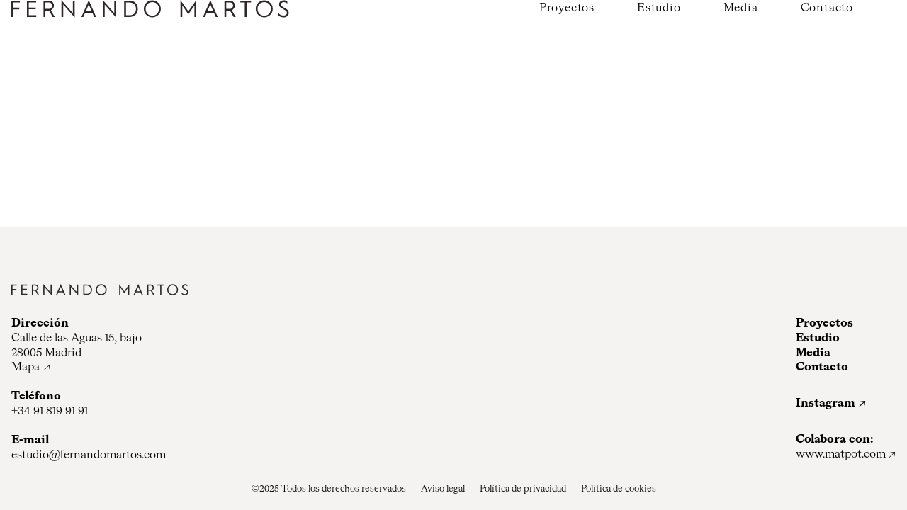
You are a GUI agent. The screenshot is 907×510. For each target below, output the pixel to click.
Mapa (25, 367)
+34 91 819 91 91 (49, 411)
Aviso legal (443, 489)
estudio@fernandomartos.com (88, 455)
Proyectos (567, 8)
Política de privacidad (523, 489)
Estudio (659, 8)
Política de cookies (618, 489)
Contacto (827, 8)
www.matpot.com (841, 454)
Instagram (825, 403)
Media (740, 8)
